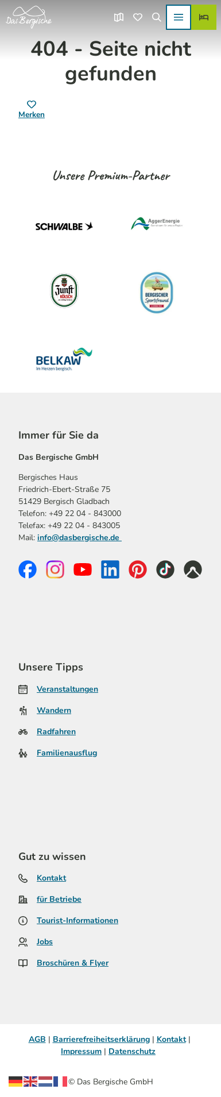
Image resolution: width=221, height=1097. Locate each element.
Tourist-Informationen (77, 920)
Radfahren (56, 731)
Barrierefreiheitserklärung (101, 1039)
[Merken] (31, 110)
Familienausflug (67, 752)
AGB (37, 1039)
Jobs (45, 941)
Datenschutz (132, 1051)
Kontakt (51, 878)
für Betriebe (59, 899)
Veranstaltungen (67, 689)
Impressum (81, 1051)
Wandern (54, 710)
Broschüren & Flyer (72, 963)
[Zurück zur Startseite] (29, 17)
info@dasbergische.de (79, 537)
